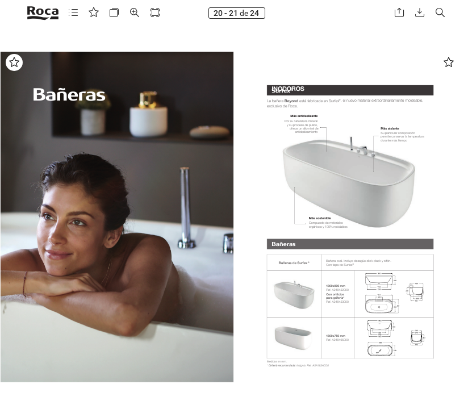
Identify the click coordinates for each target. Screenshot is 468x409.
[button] (73, 13)
